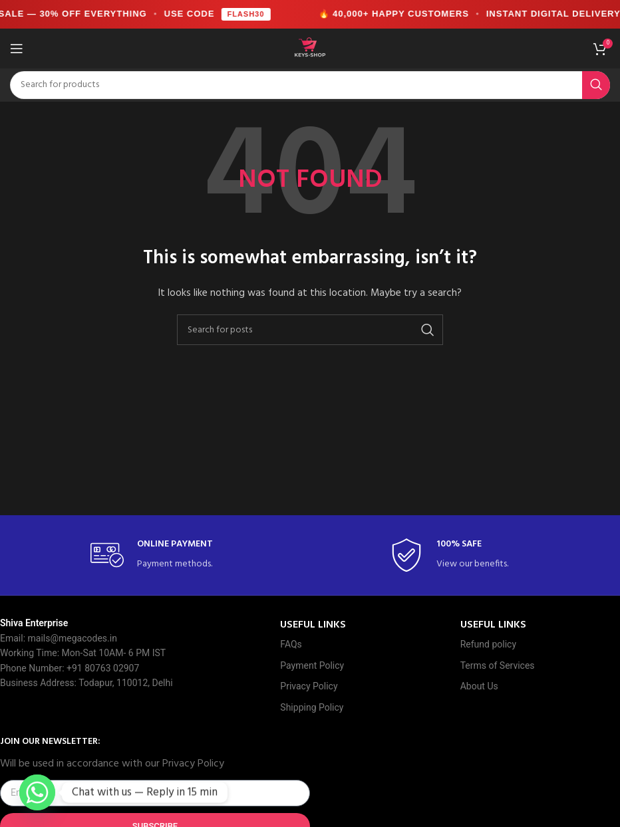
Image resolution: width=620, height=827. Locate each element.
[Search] (310, 85)
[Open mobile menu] (16, 48)
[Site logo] (310, 48)
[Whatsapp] (37, 792)
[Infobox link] (160, 555)
